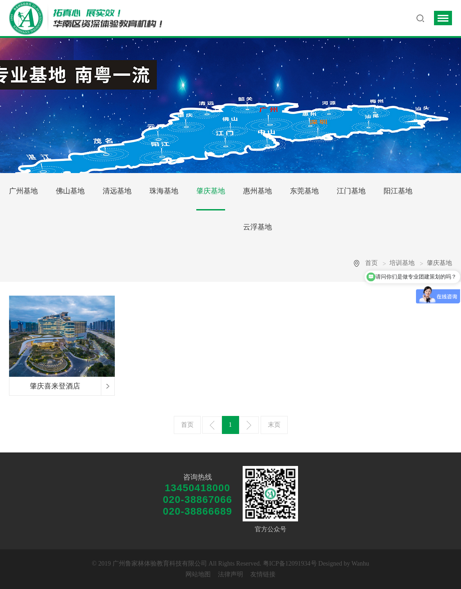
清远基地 (117, 191)
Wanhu (360, 563)
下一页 (249, 425)
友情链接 (263, 574)
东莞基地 (304, 191)
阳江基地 (398, 191)
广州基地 (23, 191)
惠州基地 (257, 191)
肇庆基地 (210, 191)
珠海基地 (163, 191)
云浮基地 (257, 227)
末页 (274, 424)
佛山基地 (70, 191)
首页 (371, 263)
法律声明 (230, 574)
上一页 (212, 425)
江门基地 (351, 191)
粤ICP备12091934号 (290, 563)
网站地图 (198, 574)
